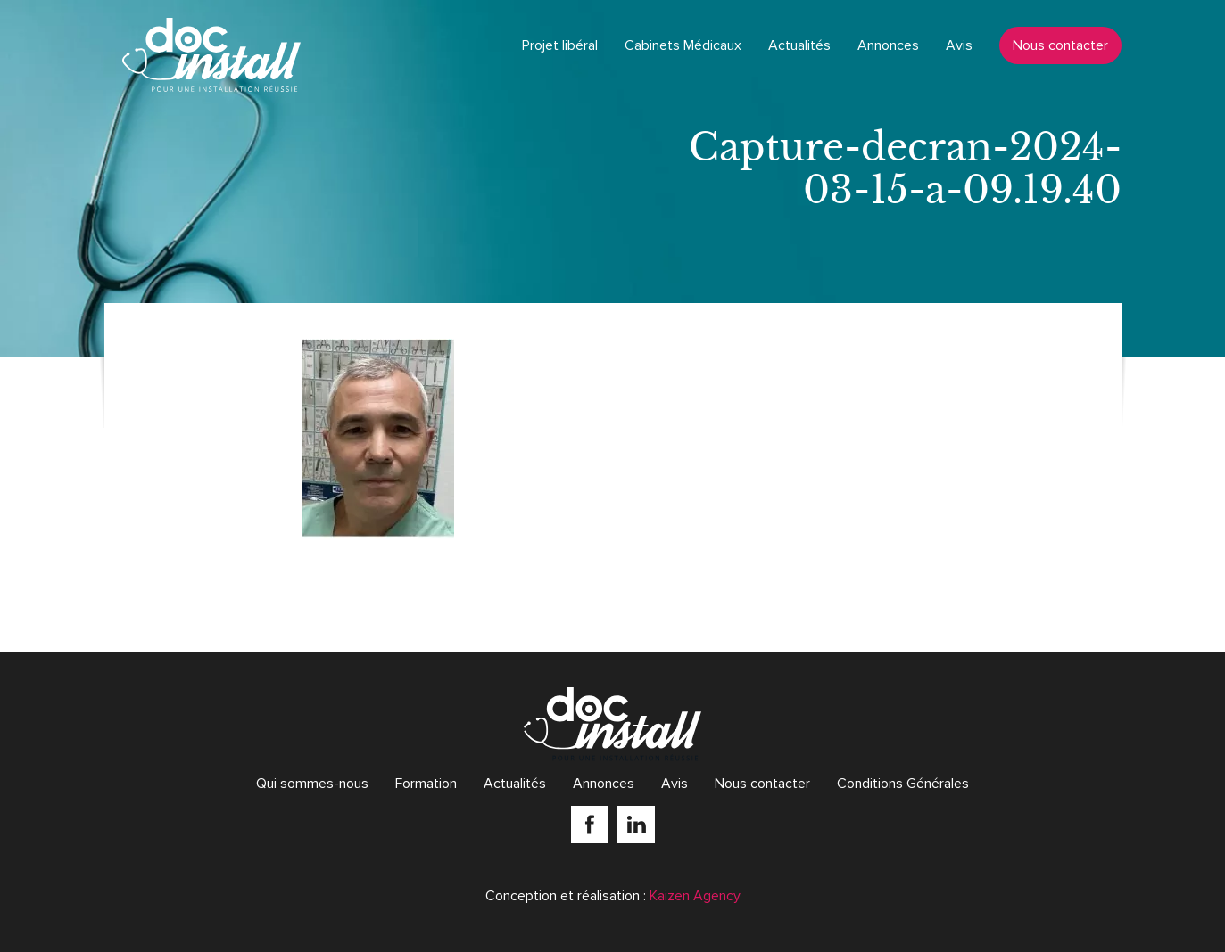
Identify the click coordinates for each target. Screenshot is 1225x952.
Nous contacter (1060, 45)
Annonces (888, 45)
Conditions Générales (903, 783)
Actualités (799, 45)
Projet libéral (560, 45)
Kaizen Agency (695, 896)
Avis (959, 45)
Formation (426, 783)
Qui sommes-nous (312, 783)
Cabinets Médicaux (683, 45)
